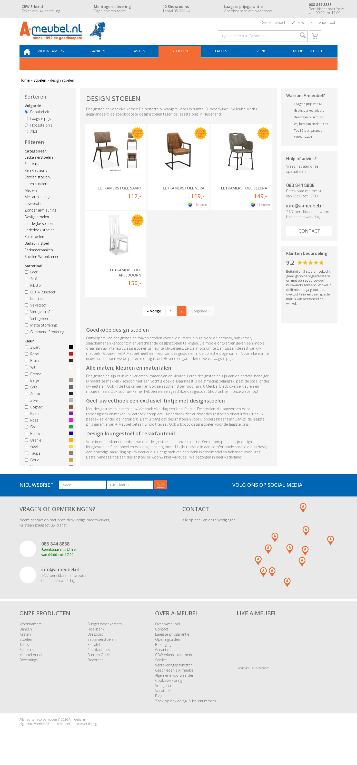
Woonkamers (59, 60)
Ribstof (33, 296)
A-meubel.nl (77, 730)
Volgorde (33, 116)
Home (24, 91)
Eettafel (93, 655)
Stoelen (184, 60)
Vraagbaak (164, 696)
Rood (48, 364)
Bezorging (163, 655)
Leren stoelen (36, 194)
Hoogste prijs (38, 135)
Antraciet (48, 404)
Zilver (48, 410)
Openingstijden (167, 650)
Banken (104, 60)
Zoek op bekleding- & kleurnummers (185, 711)
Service (161, 670)
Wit (48, 377)
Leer (31, 282)
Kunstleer (35, 309)
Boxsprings (28, 670)
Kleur (29, 351)
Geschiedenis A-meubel (174, 680)
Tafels (223, 60)
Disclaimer (63, 734)
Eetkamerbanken (39, 260)
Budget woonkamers (104, 634)
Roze (48, 430)
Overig (260, 60)
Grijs (48, 397)
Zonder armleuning (40, 220)
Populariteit (37, 122)
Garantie (162, 660)
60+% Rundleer (40, 302)
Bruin (48, 371)
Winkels (298, 24)
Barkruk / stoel (37, 254)
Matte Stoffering (41, 335)
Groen (48, 437)
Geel (48, 457)
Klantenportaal (323, 24)
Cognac (48, 417)
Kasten (144, 60)
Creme (48, 384)
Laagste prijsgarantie (172, 645)
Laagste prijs (38, 129)
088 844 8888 (300, 196)
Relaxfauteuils (36, 181)
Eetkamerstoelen (39, 167)
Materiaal (33, 276)
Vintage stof (37, 322)
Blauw (48, 444)
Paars (48, 424)
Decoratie (95, 670)
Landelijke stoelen (39, 234)
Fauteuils (32, 174)
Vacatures (163, 701)
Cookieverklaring (168, 691)
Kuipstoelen (34, 247)
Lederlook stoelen (40, 240)
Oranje (48, 450)
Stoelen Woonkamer (41, 267)
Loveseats (33, 214)
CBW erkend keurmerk (173, 665)
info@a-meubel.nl (305, 216)
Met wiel (31, 200)
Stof (31, 289)
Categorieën (36, 161)
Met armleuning (37, 207)
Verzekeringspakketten (174, 675)
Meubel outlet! (307, 60)
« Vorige (154, 321)
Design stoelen (37, 227)
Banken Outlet (99, 665)
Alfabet (33, 142)
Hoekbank (95, 639)
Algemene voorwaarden (174, 686)
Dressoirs (95, 645)
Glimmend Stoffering (44, 342)
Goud (48, 470)
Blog (158, 706)
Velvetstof (35, 315)
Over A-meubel (272, 24)
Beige (48, 391)
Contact (309, 241)
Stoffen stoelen (37, 187)
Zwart (48, 358)
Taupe (48, 464)
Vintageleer (36, 329)
